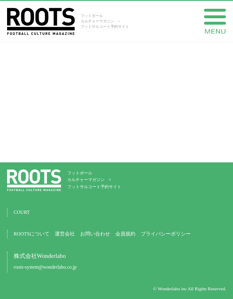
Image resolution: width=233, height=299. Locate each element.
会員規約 (125, 234)
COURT (22, 212)
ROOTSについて (31, 234)
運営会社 (65, 234)
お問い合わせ (95, 234)
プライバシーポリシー (166, 234)
